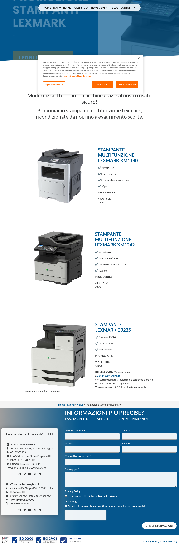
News (80, 404)
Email (125, 430)
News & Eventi (100, 7)
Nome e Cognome (75, 430)
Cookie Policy (169, 541)
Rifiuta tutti (102, 84)
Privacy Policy (73, 491)
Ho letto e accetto (92, 495)
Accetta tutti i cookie (126, 84)
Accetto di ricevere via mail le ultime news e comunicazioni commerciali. (107, 506)
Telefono (70, 443)
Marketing (71, 501)
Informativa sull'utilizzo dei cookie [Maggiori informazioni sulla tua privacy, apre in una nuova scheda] (77, 76)
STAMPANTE (108, 324)
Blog (115, 7)
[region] (90, 74)
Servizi (67, 7)
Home (47, 7)
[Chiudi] (138, 58)
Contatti (128, 7)
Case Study (81, 7)
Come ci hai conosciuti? (78, 456)
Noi (57, 7)
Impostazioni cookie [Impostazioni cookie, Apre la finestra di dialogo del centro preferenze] (54, 84)
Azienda (126, 443)
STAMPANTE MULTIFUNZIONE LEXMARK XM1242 (115, 239)
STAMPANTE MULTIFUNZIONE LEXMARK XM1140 (118, 155)
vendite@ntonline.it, (108, 375)
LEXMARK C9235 (113, 330)
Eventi (71, 404)
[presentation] (85, 515)
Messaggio (71, 469)
